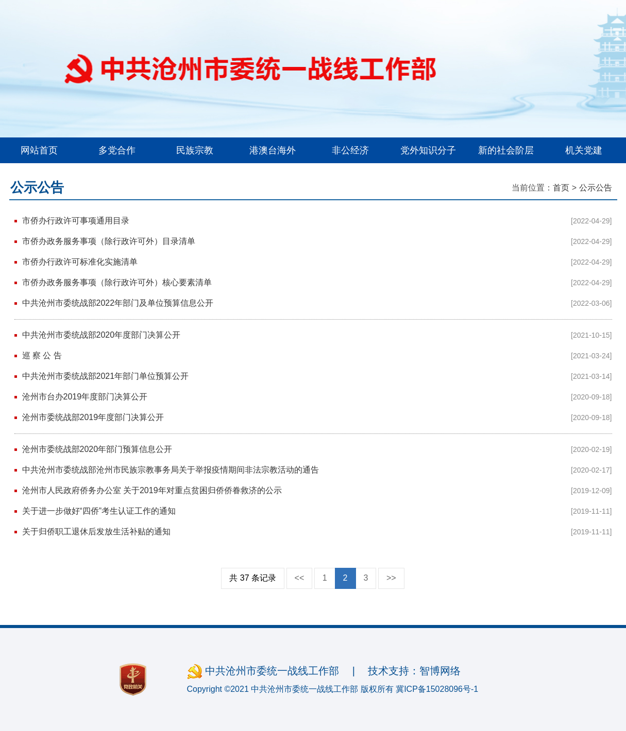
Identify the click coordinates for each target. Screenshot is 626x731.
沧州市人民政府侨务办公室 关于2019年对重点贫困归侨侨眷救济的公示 (152, 490)
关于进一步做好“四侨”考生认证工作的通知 (99, 511)
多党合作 (117, 150)
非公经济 (350, 150)
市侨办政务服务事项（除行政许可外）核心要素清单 (117, 282)
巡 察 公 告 (42, 355)
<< (299, 577)
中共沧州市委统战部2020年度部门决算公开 (101, 334)
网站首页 (39, 150)
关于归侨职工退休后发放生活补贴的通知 (96, 531)
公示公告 (595, 187)
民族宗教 (194, 150)
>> (391, 577)
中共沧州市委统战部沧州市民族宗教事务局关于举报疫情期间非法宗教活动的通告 (170, 469)
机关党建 (583, 150)
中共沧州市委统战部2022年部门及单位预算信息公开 (118, 303)
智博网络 (440, 670)
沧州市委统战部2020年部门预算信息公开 (97, 449)
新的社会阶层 (506, 150)
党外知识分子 (428, 150)
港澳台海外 (272, 150)
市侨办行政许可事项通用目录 (75, 220)
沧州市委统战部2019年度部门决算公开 (93, 417)
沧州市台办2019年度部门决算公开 (85, 396)
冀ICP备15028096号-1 (437, 689)
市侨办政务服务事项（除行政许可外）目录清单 (108, 241)
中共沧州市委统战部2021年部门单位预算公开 (105, 376)
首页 (561, 187)
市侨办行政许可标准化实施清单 (80, 261)
